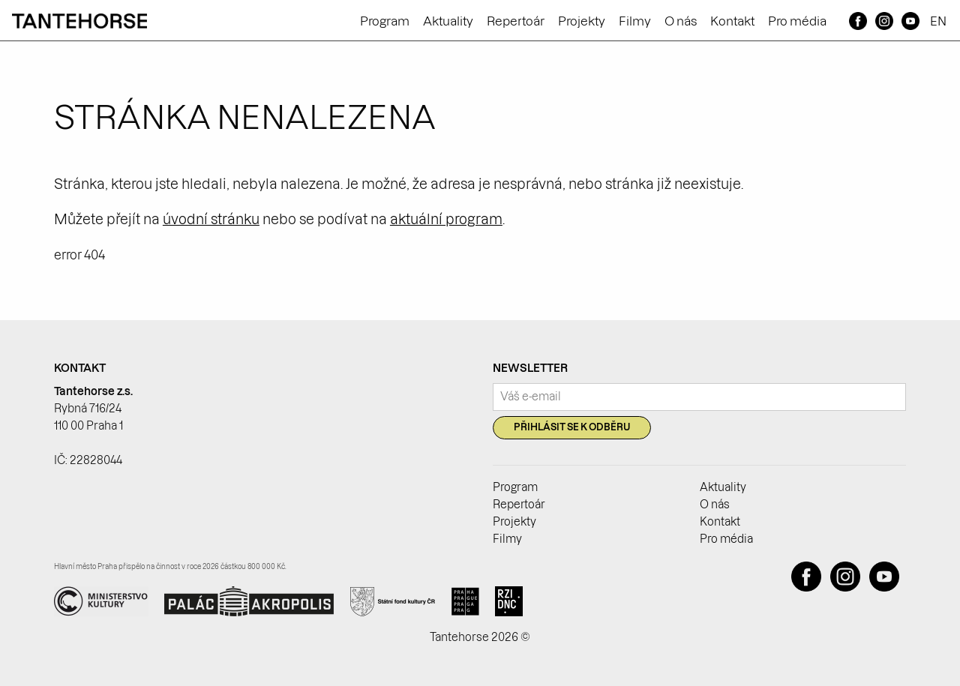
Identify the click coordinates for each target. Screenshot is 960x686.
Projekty (581, 21)
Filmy (635, 21)
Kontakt (732, 21)
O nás (680, 21)
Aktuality (448, 21)
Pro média (797, 21)
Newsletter (530, 368)
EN (938, 21)
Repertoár (515, 21)
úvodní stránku (211, 219)
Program (385, 21)
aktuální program (446, 219)
